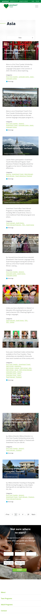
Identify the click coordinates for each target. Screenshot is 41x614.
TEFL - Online (10, 322)
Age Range (7, 559)
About (3, 592)
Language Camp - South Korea (15, 274)
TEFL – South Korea (28, 225)
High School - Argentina (13, 366)
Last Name (18, 550)
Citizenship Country (21, 559)
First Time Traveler (12, 77)
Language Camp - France (14, 372)
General (21, 123)
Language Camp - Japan (26, 77)
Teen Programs (6, 598)
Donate (37, 1)
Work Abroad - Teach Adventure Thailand (19, 176)
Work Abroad (28, 174)
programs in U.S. (14, 1)
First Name (7, 550)
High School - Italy (26, 368)
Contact (4, 611)
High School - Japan (12, 370)
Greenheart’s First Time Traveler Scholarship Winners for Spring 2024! (19, 338)
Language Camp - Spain (13, 375)
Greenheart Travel (12, 125)
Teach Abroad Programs (13, 225)
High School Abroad (25, 370)
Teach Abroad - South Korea (15, 223)
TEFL (26, 320)
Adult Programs (7, 605)
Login (33, 1)
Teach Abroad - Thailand (13, 377)
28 (28, 514)
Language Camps (11, 79)
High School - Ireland (13, 368)
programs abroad (23, 1)
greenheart (5, 1)
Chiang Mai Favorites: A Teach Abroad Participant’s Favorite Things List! (18, 422)
